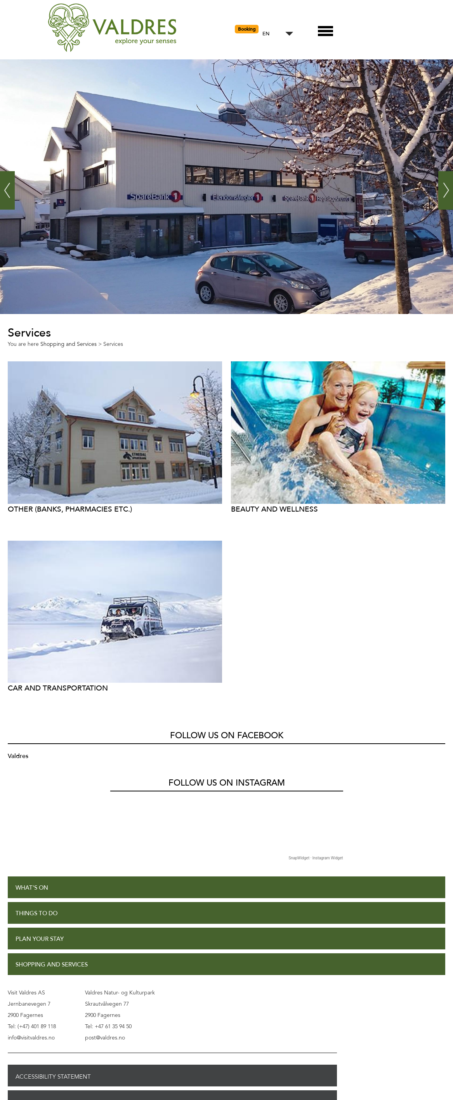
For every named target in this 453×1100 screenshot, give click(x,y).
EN (265, 33)
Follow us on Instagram (226, 783)
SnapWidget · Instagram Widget (316, 858)
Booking (246, 29)
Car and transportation (58, 688)
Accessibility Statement (53, 1076)
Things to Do (36, 913)
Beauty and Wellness (274, 509)
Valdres (18, 756)
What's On (32, 888)
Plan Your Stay (40, 939)
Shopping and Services (52, 965)
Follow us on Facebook (226, 735)
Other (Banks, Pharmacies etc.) (70, 509)
